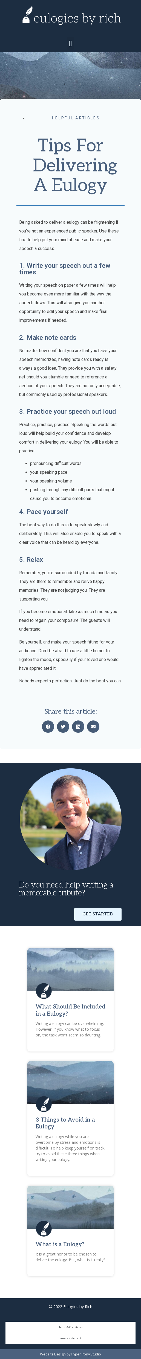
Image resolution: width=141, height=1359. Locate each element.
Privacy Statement (70, 1338)
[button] (70, 43)
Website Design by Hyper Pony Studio (70, 1354)
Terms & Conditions (70, 1327)
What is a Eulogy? (60, 1244)
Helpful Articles (76, 118)
